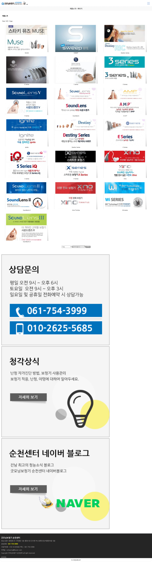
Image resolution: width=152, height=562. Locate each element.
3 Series (125, 84)
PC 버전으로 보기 (76, 560)
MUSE (27, 53)
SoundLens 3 (27, 241)
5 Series (26, 116)
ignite (26, 147)
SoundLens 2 (27, 210)
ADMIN (3, 557)
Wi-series (125, 210)
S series (76, 84)
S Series (26, 178)
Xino (125, 178)
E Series (26, 84)
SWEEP (76, 53)
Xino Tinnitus (76, 210)
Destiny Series (125, 53)
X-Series (75, 178)
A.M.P (125, 116)
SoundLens (76, 116)
